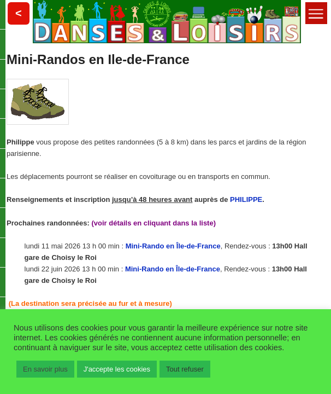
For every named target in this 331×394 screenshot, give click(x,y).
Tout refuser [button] (185, 369)
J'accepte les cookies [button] (117, 369)
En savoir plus (45, 369)
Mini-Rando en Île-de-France (173, 246)
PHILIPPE (246, 199)
